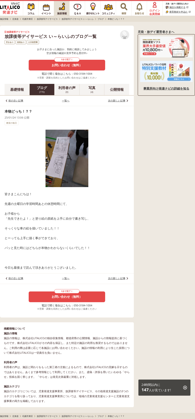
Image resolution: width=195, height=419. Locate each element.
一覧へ (65, 100)
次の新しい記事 (116, 100)
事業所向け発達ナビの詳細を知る (166, 88)
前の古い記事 (15, 100)
